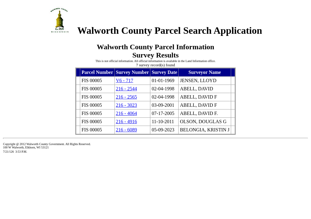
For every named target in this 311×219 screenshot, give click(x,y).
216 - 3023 (126, 105)
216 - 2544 (126, 88)
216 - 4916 (126, 121)
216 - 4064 (126, 113)
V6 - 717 (124, 80)
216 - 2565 (126, 96)
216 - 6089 (126, 129)
